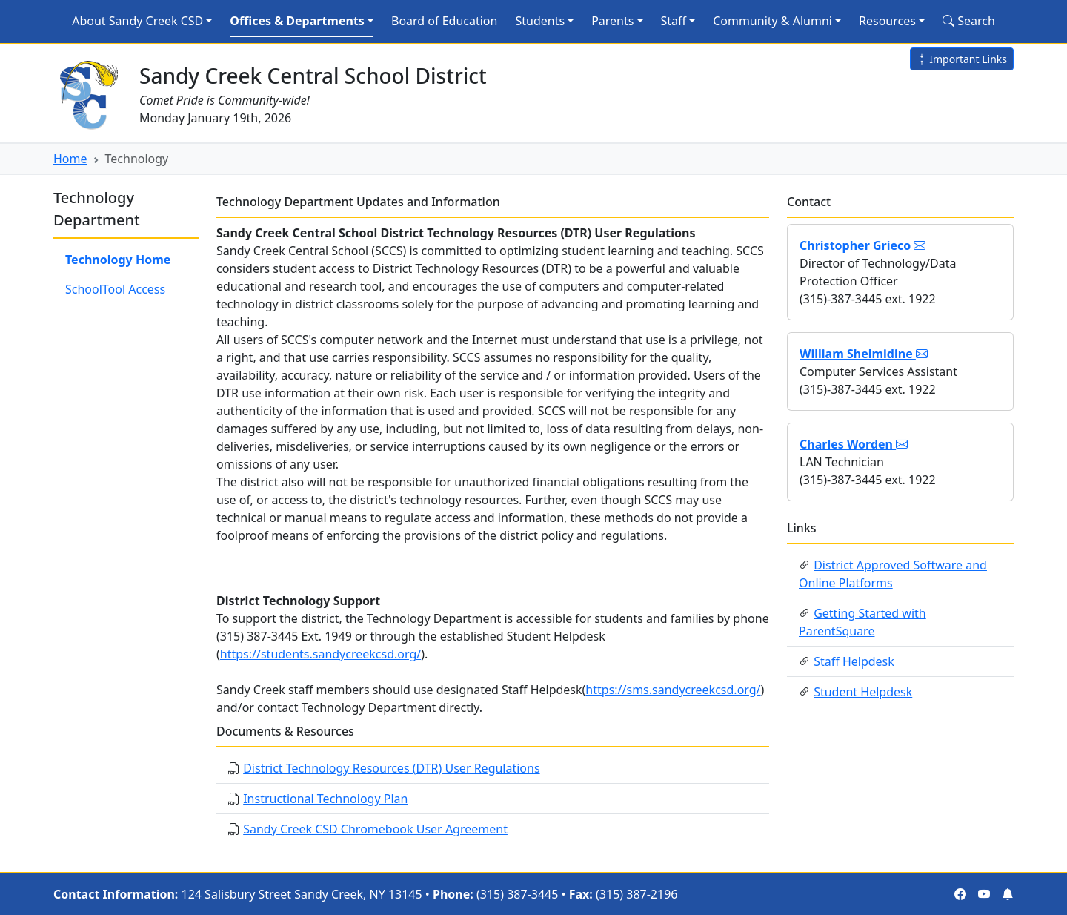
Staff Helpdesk (854, 661)
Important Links (962, 59)
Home (70, 159)
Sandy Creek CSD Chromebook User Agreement (375, 829)
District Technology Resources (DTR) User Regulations (391, 768)
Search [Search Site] (969, 21)
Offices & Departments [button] (297, 21)
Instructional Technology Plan (325, 798)
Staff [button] (674, 21)
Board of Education (444, 21)
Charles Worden (854, 444)
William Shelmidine (864, 354)
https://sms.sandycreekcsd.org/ (672, 689)
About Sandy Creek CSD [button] (137, 21)
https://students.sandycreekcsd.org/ (320, 654)
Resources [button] (887, 21)
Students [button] (540, 21)
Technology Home (117, 259)
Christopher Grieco (862, 245)
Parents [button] (612, 21)
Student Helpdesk (863, 692)
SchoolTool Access (115, 289)
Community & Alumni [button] (772, 21)
